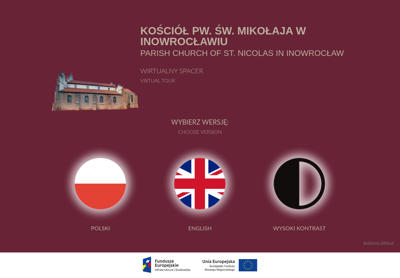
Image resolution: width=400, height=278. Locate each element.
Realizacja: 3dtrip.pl (379, 242)
